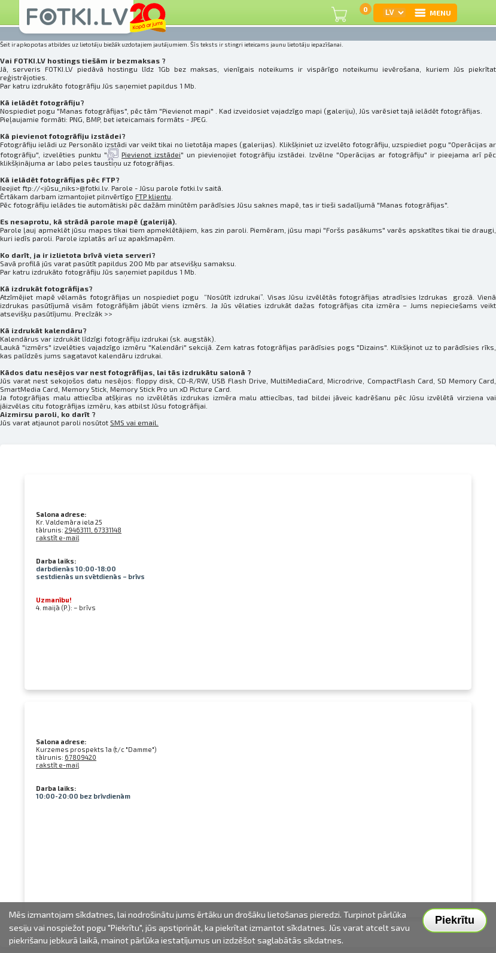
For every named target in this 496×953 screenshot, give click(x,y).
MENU (432, 12)
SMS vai (124, 422)
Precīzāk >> (93, 313)
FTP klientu (153, 196)
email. (148, 422)
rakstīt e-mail (57, 537)
